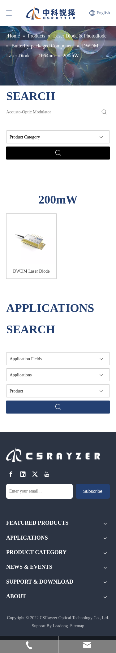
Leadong (60, 626)
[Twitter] (35, 474)
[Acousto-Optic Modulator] (52, 112)
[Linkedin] (23, 474)
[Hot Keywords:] (104, 112)
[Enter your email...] (39, 491)
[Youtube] (46, 474)
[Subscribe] (93, 491)
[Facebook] (10, 474)
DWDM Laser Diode (31, 271)
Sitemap (77, 626)
